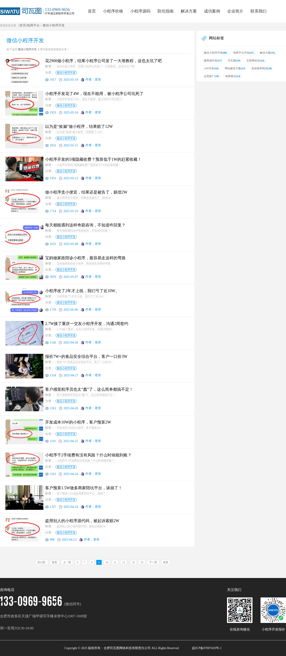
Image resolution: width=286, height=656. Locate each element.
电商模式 (232, 76)
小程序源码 (140, 11)
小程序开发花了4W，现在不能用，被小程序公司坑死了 (89, 99)
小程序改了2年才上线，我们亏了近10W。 (81, 296)
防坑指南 (166, 11)
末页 (165, 562)
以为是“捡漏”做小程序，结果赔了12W (79, 132)
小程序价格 (113, 11)
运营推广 (211, 76)
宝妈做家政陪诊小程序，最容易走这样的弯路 (83, 263)
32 (133, 562)
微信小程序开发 (54, 25)
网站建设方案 (235, 68)
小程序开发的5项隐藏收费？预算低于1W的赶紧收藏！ (89, 165)
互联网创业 (255, 60)
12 (123, 562)
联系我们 (258, 11)
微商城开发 (213, 60)
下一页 (153, 562)
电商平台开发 (243, 52)
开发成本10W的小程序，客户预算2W (79, 427)
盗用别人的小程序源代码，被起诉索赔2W (81, 526)
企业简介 (235, 11)
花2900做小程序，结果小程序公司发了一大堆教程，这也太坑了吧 (96, 66)
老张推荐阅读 (261, 68)
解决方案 (189, 11)
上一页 (67, 562)
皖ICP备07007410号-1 (206, 648)
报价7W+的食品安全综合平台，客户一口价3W (84, 362)
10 (106, 562)
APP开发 (211, 68)
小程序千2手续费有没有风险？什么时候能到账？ (85, 460)
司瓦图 (234, 60)
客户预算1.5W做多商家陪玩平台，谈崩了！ (82, 493)
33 (142, 562)
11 (115, 562)
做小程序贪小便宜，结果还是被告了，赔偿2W (84, 197)
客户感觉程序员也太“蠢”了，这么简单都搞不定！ (86, 395)
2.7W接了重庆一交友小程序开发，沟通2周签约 (84, 329)
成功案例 (212, 11)
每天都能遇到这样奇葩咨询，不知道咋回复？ (83, 230)
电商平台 (33, 25)
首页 (92, 11)
